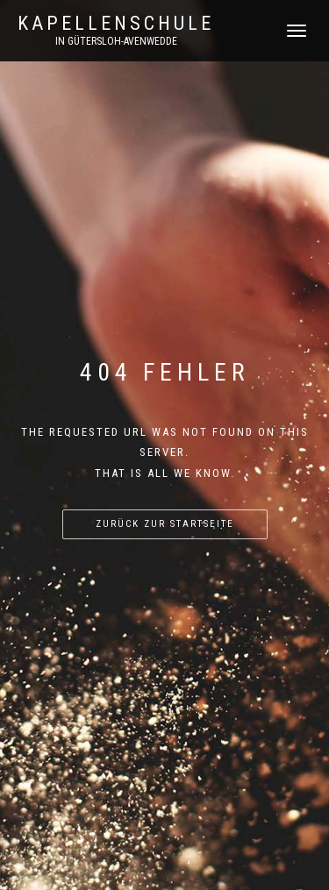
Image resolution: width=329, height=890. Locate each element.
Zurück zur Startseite (165, 524)
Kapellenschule (116, 23)
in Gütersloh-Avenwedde (116, 41)
